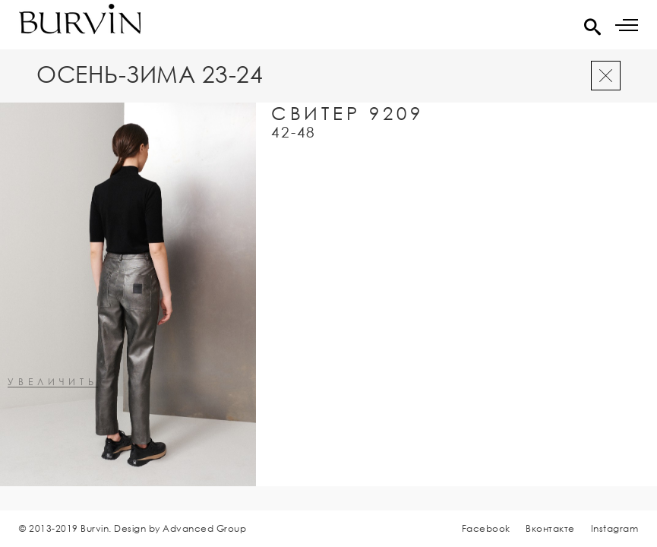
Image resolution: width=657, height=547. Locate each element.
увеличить (53, 382)
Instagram (615, 528)
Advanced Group (204, 528)
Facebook (486, 528)
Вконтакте (550, 528)
